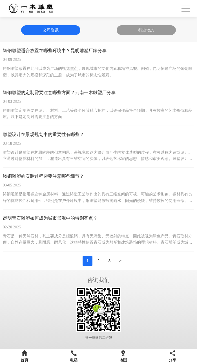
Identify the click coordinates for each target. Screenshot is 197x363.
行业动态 (146, 30)
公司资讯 (51, 30)
